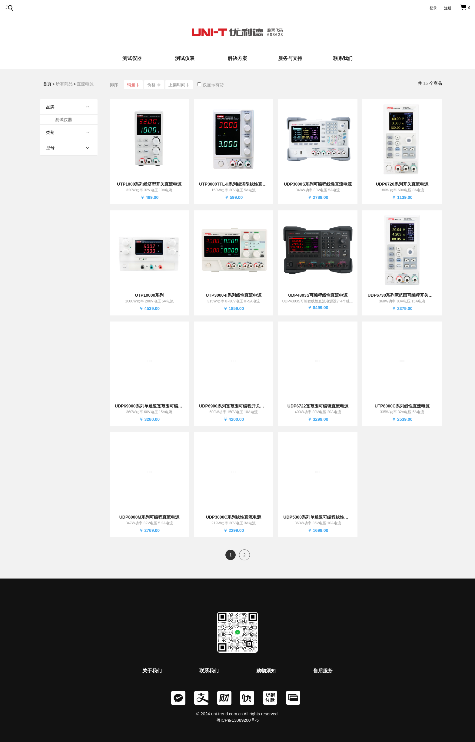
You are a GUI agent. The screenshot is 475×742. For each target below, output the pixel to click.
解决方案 (237, 58)
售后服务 (323, 670)
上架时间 (179, 84)
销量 (133, 84)
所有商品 (64, 83)
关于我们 (152, 670)
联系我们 (343, 58)
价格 (154, 85)
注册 (447, 8)
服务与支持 (290, 58)
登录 (433, 8)
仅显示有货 (210, 84)
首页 (47, 83)
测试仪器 (132, 58)
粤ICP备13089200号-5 (237, 720)
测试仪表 (184, 58)
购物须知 (266, 670)
